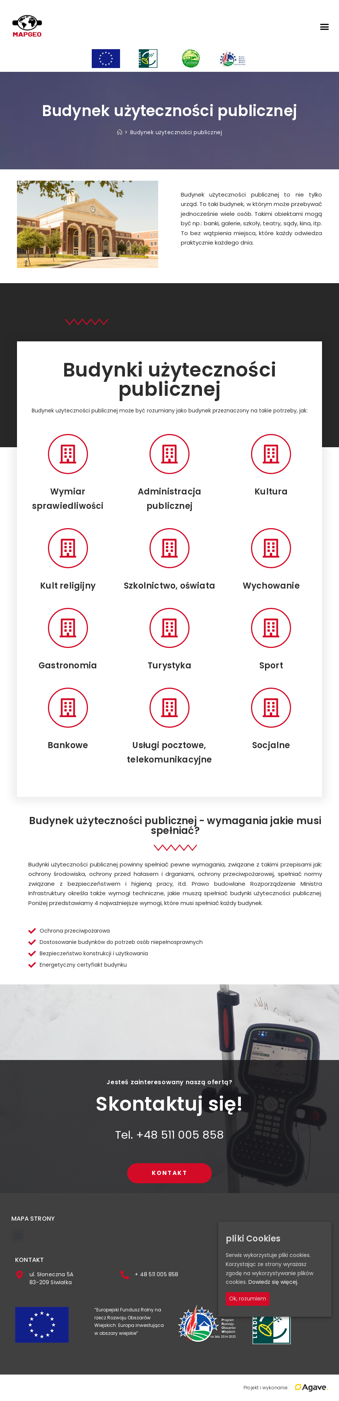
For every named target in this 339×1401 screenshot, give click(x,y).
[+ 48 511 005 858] (124, 1275)
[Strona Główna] (120, 132)
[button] (324, 26)
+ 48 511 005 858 (156, 1274)
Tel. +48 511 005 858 (169, 1134)
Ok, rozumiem (247, 1299)
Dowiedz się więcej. (273, 1282)
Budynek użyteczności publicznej (176, 132)
